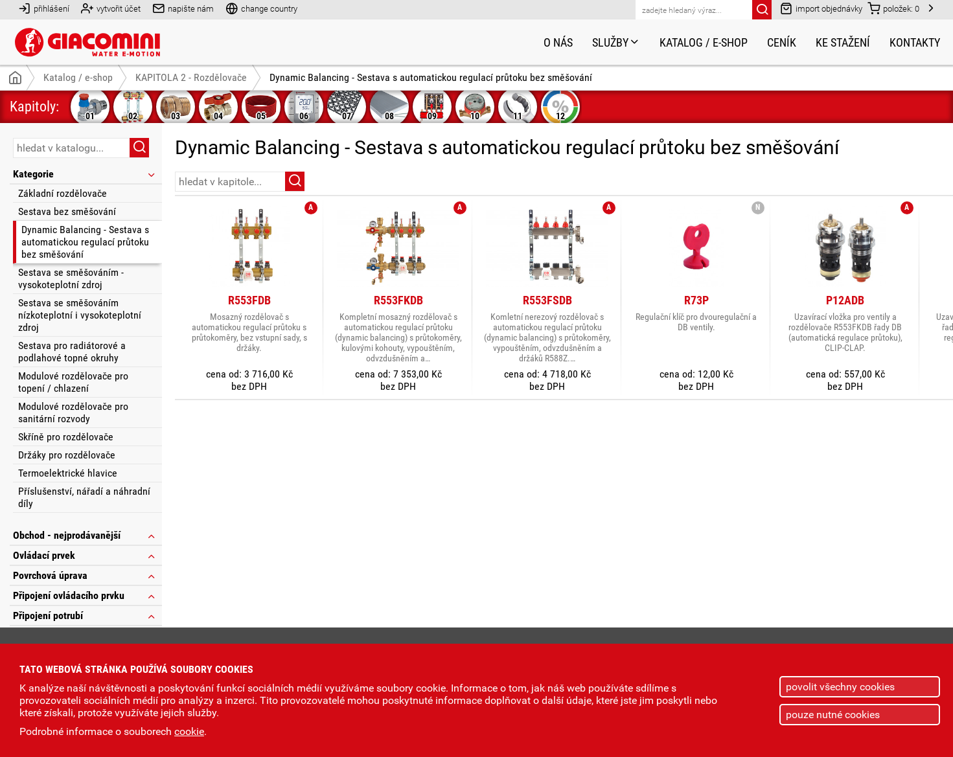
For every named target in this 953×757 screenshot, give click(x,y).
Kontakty (915, 42)
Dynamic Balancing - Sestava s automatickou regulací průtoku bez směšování (85, 241)
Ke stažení (843, 42)
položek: (893, 8)
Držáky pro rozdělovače (66, 455)
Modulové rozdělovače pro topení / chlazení (73, 382)
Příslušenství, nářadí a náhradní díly (84, 497)
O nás (558, 42)
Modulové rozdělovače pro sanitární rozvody (73, 412)
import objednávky (821, 8)
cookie (189, 731)
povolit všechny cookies (840, 687)
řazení (903, 180)
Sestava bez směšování (67, 211)
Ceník (781, 42)
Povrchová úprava (85, 575)
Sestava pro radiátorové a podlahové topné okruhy (72, 351)
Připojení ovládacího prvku (85, 595)
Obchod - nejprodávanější (85, 535)
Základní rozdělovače (62, 193)
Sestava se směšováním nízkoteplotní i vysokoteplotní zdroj (79, 315)
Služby (616, 42)
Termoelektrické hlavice (67, 473)
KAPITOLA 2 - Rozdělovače (191, 77)
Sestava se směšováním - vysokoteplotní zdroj (71, 278)
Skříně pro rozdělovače (65, 437)
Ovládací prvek (85, 555)
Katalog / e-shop (704, 42)
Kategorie (85, 174)
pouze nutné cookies (833, 714)
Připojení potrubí (85, 615)
